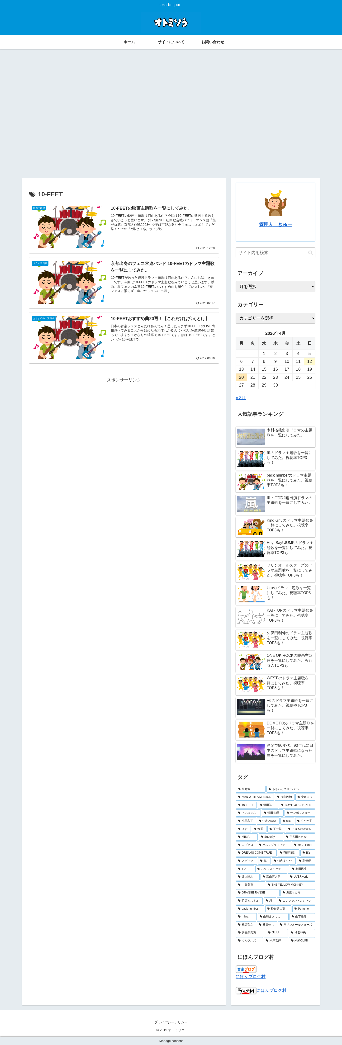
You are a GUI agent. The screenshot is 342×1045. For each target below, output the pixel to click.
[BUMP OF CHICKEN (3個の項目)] (297, 805)
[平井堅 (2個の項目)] (276, 829)
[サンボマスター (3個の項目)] (300, 813)
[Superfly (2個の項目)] (271, 837)
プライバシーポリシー (171, 1022)
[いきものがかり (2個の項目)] (300, 829)
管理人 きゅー (275, 224)
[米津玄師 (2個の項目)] (276, 940)
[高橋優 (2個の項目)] (306, 861)
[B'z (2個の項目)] (307, 852)
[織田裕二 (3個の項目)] (268, 805)
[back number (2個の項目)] (250, 909)
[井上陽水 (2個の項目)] (248, 876)
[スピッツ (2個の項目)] (246, 861)
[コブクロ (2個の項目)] (246, 845)
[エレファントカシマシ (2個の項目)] (296, 900)
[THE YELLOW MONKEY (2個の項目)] (290, 885)
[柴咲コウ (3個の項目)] (305, 797)
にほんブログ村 (251, 976)
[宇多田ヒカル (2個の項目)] (299, 837)
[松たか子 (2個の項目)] (305, 821)
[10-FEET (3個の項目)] (246, 805)
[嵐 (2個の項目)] (264, 861)
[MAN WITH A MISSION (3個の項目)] (255, 797)
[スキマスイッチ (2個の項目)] (272, 869)
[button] (310, 252)
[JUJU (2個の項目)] (277, 932)
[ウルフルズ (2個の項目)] (249, 940)
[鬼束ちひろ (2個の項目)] (297, 892)
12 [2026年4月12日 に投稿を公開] (309, 361)
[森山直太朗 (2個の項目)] (274, 876)
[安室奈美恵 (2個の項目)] (250, 932)
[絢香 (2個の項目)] (259, 829)
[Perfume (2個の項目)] (303, 909)
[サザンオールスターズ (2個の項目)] (296, 924)
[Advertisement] (171, 85)
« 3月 (241, 397)
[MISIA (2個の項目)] (247, 837)
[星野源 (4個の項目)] (251, 789)
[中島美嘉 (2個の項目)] (250, 885)
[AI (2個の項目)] (270, 900)
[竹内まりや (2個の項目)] (284, 861)
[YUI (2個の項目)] (245, 869)
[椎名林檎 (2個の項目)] (302, 932)
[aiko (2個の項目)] (287, 821)
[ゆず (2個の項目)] (243, 829)
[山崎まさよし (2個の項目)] (273, 916)
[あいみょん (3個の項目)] (248, 813)
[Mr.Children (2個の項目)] (303, 845)
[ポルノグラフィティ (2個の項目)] (274, 845)
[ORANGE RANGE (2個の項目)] (258, 892)
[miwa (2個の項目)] (246, 916)
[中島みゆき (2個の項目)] (268, 821)
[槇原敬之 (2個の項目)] (246, 924)
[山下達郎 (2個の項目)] (302, 916)
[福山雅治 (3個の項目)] (284, 797)
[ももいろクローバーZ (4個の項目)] (290, 789)
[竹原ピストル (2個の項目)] (249, 900)
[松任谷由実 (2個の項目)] (278, 909)
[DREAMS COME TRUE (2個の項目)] (256, 852)
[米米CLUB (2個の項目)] (302, 940)
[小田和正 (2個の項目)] (246, 821)
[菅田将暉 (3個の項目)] (273, 813)
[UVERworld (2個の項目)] (301, 876)
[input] (275, 252)
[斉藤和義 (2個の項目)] (288, 852)
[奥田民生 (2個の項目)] (302, 869)
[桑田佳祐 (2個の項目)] (267, 924)
